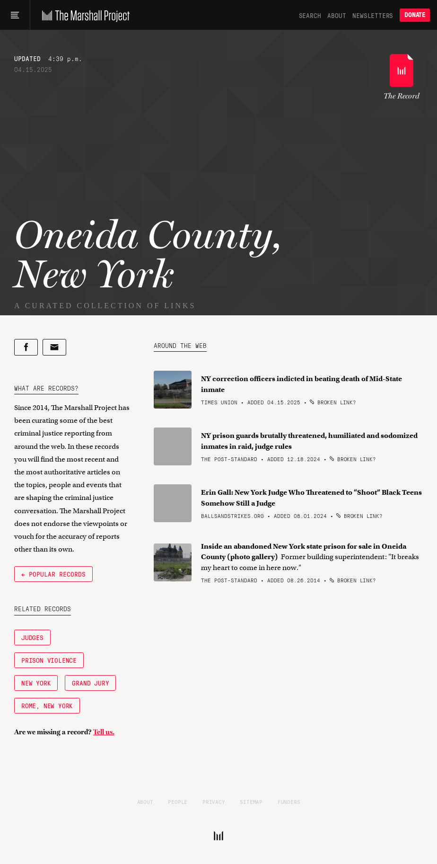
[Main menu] (15, 15)
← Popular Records (53, 574)
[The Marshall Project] (83, 15)
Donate (414, 14)
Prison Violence (49, 660)
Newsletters (372, 15)
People (177, 801)
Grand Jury (90, 682)
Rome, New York (47, 705)
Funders (289, 801)
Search (310, 15)
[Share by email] (54, 347)
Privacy (213, 801)
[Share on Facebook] (26, 347)
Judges (32, 637)
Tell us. (103, 732)
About (336, 15)
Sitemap (251, 801)
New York (36, 682)
